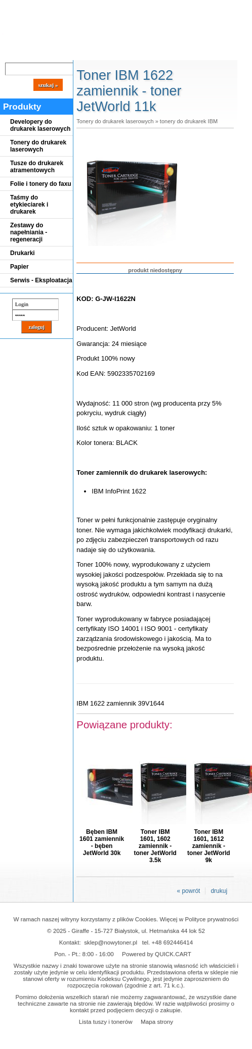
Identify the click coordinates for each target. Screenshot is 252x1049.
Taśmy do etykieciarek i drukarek (29, 204)
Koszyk (228, 7)
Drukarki (22, 253)
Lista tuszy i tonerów (106, 1021)
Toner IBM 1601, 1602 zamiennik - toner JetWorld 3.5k (155, 846)
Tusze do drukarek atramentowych (36, 167)
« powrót (188, 890)
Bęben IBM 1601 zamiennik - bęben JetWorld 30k (101, 842)
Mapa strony (157, 1021)
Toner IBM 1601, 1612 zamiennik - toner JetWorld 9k (208, 846)
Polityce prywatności (212, 919)
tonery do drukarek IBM (189, 121)
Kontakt (171, 51)
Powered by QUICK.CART (156, 954)
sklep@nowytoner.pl (110, 942)
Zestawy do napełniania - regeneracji (28, 232)
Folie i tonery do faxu (40, 183)
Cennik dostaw (61, 51)
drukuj (219, 890)
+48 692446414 (172, 942)
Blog (15, 51)
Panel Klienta (122, 51)
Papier (19, 266)
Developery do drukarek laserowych (40, 125)
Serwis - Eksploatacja (41, 280)
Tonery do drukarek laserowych (38, 146)
